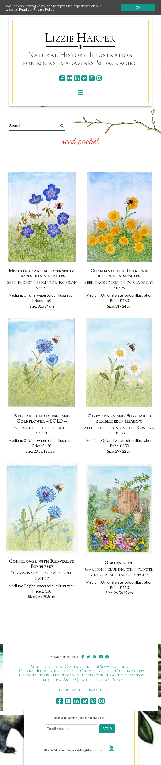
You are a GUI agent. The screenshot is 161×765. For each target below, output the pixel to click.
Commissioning (78, 666)
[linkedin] (77, 78)
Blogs (125, 666)
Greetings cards (130, 670)
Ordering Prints (34, 675)
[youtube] (69, 78)
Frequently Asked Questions (66, 679)
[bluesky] (84, 78)
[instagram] (99, 78)
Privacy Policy (109, 679)
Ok (138, 8)
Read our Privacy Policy (36, 9)
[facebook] (62, 78)
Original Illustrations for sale (48, 670)
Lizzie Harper (80, 37)
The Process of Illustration (77, 675)
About (36, 666)
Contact (88, 670)
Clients (105, 670)
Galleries (53, 666)
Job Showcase (105, 666)
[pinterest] (91, 78)
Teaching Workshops (125, 675)
